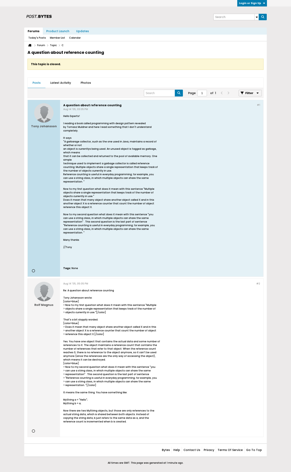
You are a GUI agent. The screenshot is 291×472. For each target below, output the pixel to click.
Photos (86, 83)
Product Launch (57, 31)
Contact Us (191, 450)
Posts (37, 83)
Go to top (254, 450)
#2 (258, 283)
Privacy (209, 450)
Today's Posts (37, 37)
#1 (258, 105)
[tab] (36, 83)
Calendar (75, 37)
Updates (82, 31)
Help (176, 450)
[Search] (236, 17)
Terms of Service (230, 450)
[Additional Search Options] (256, 17)
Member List (57, 37)
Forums (33, 31)
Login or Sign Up (252, 3)
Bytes (166, 450)
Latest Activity (60, 83)
